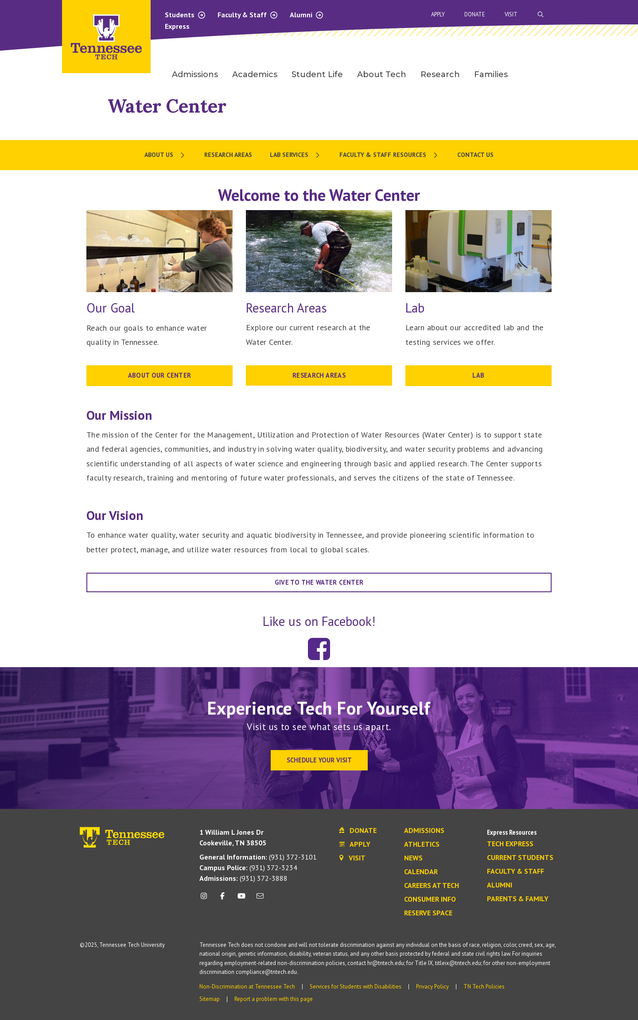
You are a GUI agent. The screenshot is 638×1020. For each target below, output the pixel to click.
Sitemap (209, 999)
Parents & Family (518, 899)
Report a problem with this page (273, 999)
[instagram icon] (206, 899)
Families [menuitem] (491, 74)
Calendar (421, 872)
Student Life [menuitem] (317, 74)
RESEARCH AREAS (319, 375)
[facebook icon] (222, 899)
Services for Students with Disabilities (355, 986)
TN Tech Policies (484, 986)
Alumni (307, 14)
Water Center (167, 105)
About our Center (159, 375)
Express (177, 26)
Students (185, 14)
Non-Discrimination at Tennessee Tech (247, 986)
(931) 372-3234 (248, 867)
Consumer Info (430, 899)
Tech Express (510, 844)
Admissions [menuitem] (195, 74)
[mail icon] (260, 899)
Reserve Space (428, 913)
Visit (511, 14)
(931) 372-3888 (243, 878)
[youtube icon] (241, 899)
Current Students (520, 858)
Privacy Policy (432, 986)
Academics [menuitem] (254, 74)
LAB (478, 375)
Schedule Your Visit (319, 760)
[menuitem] (165, 155)
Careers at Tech (431, 886)
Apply (438, 14)
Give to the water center (319, 582)
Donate (474, 14)
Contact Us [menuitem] (475, 155)
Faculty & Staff (248, 14)
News (413, 858)
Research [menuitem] (440, 74)
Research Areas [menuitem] (228, 155)
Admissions (424, 831)
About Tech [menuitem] (381, 74)
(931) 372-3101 (258, 856)
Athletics (422, 844)
